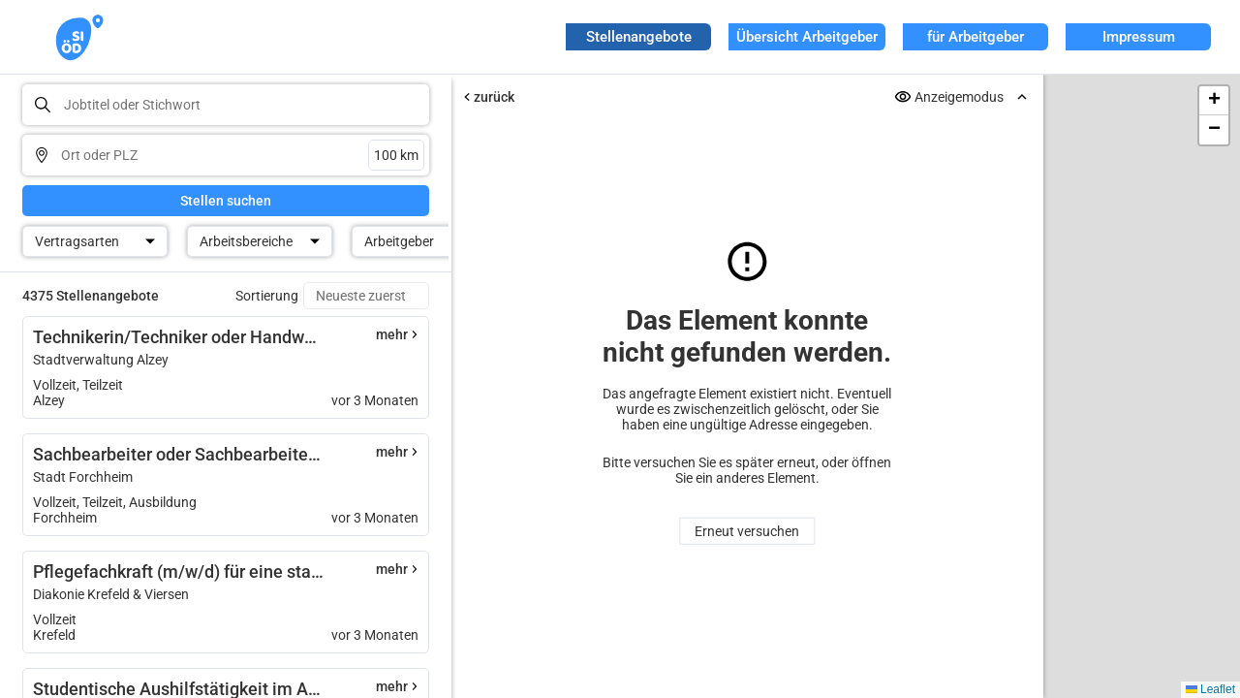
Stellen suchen (225, 200)
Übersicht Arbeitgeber (807, 37)
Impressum (1138, 37)
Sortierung (266, 295)
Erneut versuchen (747, 531)
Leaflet (1210, 689)
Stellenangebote (639, 37)
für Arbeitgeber (975, 37)
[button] (1213, 100)
